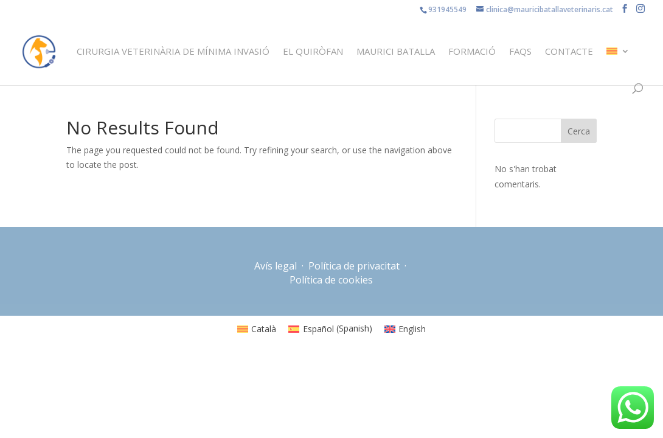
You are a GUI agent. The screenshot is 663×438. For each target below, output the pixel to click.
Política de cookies (331, 280)
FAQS (520, 52)
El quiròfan (313, 52)
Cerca (579, 131)
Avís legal (276, 266)
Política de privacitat (354, 266)
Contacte (569, 52)
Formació (472, 52)
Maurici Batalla (395, 52)
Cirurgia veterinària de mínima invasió (173, 52)
